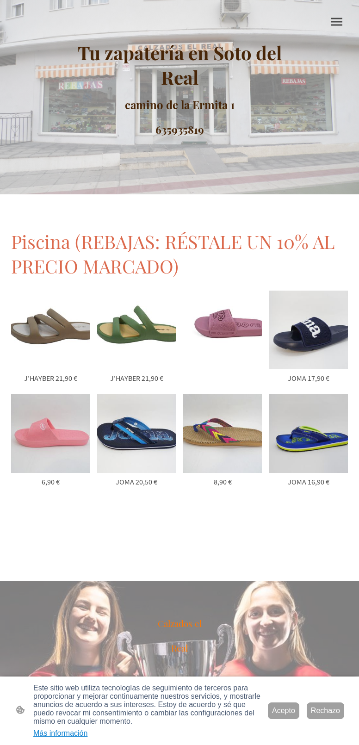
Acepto (283, 710)
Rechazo (325, 710)
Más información (60, 733)
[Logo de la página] (179, 89)
